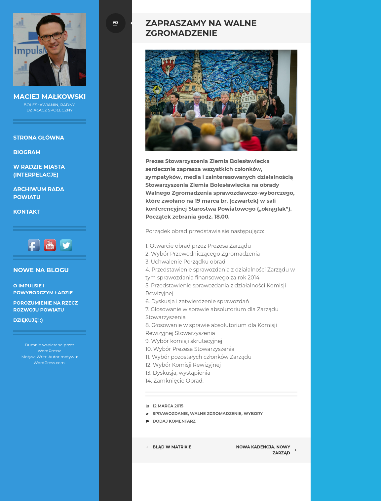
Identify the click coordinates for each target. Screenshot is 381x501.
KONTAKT (26, 212)
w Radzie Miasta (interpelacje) (39, 171)
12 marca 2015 (168, 405)
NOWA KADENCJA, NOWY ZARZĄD (266, 449)
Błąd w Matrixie (168, 446)
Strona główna (38, 138)
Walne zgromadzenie (216, 413)
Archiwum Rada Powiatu (38, 193)
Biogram (27, 152)
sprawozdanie (170, 413)
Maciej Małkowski (49, 97)
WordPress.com (49, 362)
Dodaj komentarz (174, 421)
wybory (253, 413)
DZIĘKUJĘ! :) (28, 320)
